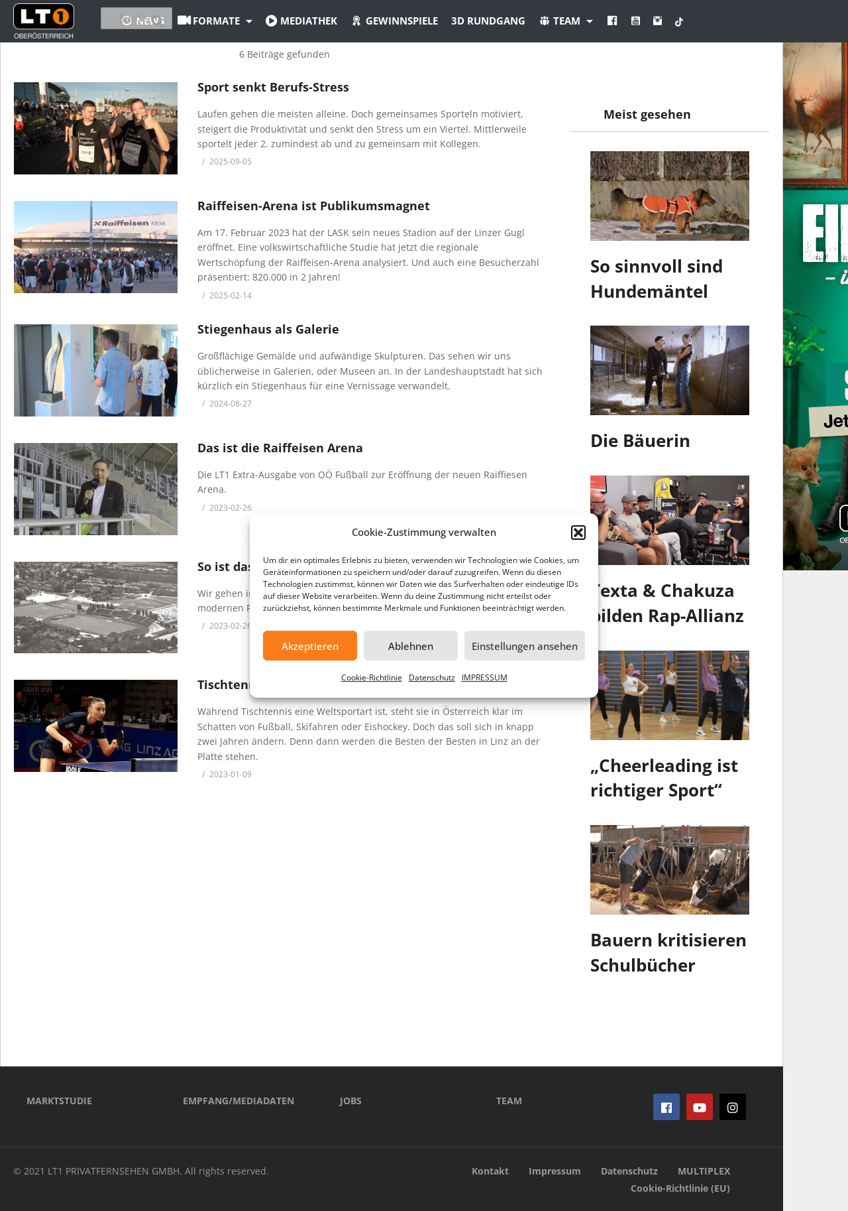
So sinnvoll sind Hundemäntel (656, 278)
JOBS (351, 1100)
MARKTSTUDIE (59, 1100)
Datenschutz (432, 677)
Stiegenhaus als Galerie (268, 329)
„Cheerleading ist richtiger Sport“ (664, 777)
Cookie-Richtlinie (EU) (680, 1188)
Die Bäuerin (640, 440)
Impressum (555, 1171)
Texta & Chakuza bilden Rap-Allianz (667, 602)
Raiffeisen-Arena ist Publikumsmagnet (313, 206)
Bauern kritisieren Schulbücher (668, 952)
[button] (578, 532)
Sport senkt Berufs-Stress (273, 87)
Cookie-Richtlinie (371, 677)
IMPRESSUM (484, 677)
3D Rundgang (561, 20)
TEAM (509, 1100)
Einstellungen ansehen (525, 646)
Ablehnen (410, 646)
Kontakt (490, 1171)
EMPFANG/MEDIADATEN (238, 1100)
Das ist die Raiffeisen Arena (280, 448)
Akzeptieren (310, 646)
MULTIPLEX (704, 1171)
